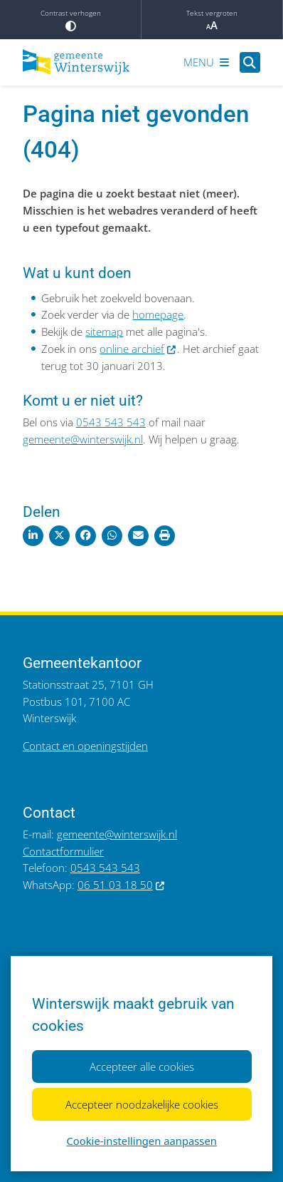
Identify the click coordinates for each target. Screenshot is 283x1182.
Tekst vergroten (212, 20)
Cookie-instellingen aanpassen (141, 1141)
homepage (157, 314)
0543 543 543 (111, 422)
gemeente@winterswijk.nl (83, 439)
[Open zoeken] (250, 62)
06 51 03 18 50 (121, 885)
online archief (138, 348)
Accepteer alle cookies (141, 1066)
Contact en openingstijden (85, 746)
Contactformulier (63, 851)
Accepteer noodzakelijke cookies (141, 1104)
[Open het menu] (205, 62)
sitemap (104, 331)
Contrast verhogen (70, 19)
